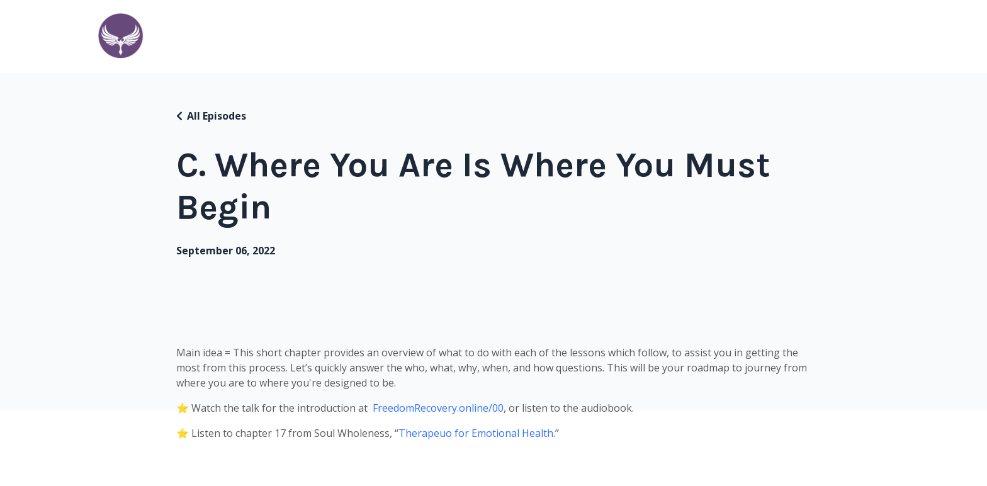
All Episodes (216, 116)
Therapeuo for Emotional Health (475, 433)
